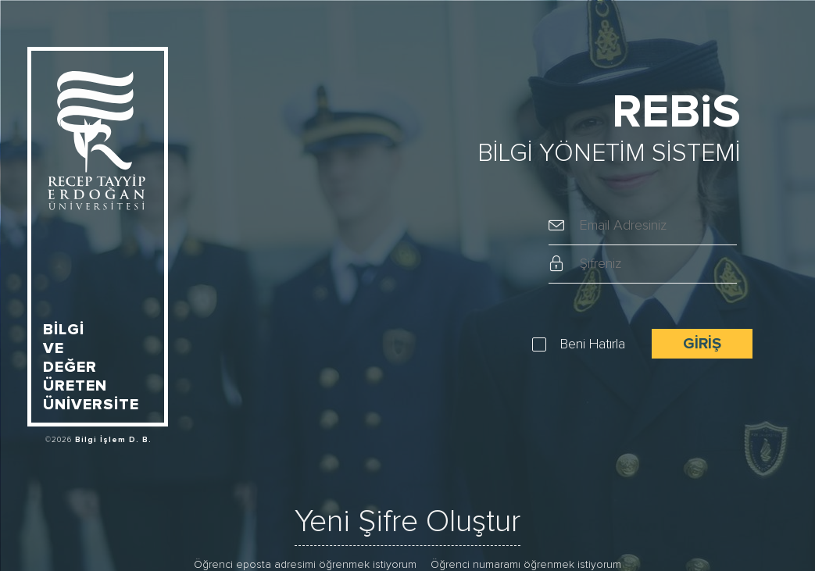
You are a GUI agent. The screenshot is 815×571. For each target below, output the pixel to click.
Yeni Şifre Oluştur (407, 521)
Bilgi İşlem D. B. (113, 440)
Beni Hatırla (592, 344)
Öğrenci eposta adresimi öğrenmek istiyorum (305, 564)
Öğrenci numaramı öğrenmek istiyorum (526, 564)
